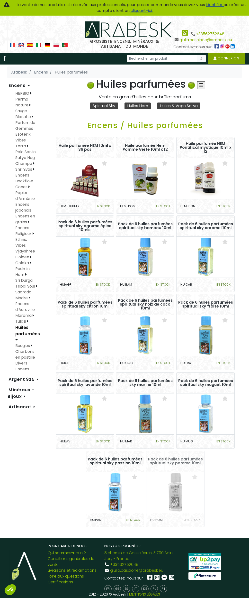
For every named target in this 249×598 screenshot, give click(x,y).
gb (117, 589)
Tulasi (21, 321)
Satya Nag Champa (25, 160)
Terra (21, 146)
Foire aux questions (66, 576)
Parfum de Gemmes (25, 125)
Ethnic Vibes (21, 242)
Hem (20, 274)
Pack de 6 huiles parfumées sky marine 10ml (145, 383)
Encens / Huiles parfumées (145, 125)
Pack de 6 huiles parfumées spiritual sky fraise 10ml (205, 304)
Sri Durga (24, 280)
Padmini (22, 268)
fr (108, 589)
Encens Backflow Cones (24, 181)
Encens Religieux (24, 230)
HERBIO (22, 93)
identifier (215, 5)
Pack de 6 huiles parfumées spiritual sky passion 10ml (115, 461)
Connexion (226, 58)
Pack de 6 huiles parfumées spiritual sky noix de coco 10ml (145, 304)
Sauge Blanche (23, 114)
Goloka (22, 263)
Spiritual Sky (104, 106)
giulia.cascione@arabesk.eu (205, 40)
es (126, 589)
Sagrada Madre (23, 295)
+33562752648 (210, 34)
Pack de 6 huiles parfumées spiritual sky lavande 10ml (85, 383)
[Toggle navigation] (5, 59)
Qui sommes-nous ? (67, 553)
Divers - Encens (22, 366)
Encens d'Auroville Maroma (25, 309)
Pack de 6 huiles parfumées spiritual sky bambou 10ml (145, 226)
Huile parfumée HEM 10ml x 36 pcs (85, 147)
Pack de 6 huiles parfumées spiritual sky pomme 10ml (175, 461)
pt (163, 589)
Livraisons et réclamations (72, 570)
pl (154, 589)
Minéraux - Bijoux (21, 393)
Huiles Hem (137, 106)
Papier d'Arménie (25, 195)
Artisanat (21, 407)
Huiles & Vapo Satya (179, 106)
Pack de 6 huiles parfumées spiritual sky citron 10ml (85, 304)
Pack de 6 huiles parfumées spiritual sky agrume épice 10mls (85, 226)
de (145, 589)
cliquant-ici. (142, 10)
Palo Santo (25, 152)
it (135, 589)
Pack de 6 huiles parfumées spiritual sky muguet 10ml (205, 383)
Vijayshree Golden (25, 254)
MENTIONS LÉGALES (144, 594)
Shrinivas (24, 169)
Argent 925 (22, 379)
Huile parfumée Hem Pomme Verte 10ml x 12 (145, 147)
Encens (18, 85)
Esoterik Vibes (23, 137)
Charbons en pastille (25, 354)
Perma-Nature (22, 102)
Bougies (23, 345)
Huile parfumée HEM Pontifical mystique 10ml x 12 (205, 147)
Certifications (60, 582)
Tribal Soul (25, 286)
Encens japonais (23, 207)
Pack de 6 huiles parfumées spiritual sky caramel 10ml (205, 226)
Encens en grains (25, 219)
